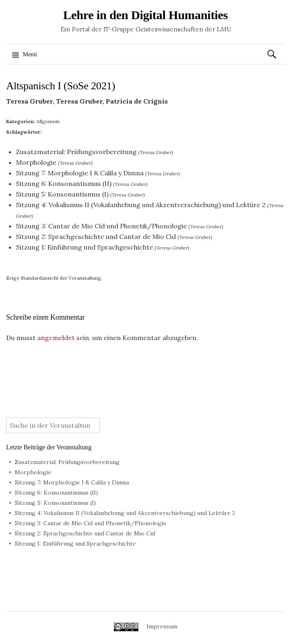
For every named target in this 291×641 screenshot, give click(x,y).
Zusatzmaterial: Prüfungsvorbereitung (76, 152)
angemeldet (56, 338)
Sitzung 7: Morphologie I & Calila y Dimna (80, 173)
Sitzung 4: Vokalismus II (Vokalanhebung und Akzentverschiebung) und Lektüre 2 (141, 205)
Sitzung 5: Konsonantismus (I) (62, 194)
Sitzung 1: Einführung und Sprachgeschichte (84, 247)
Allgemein (48, 121)
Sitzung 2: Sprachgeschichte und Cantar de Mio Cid (96, 236)
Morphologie (36, 162)
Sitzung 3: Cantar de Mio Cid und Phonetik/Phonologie (101, 226)
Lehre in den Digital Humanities (145, 15)
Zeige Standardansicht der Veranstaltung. (54, 278)
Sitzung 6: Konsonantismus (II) (63, 183)
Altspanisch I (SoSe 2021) (60, 86)
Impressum (162, 626)
